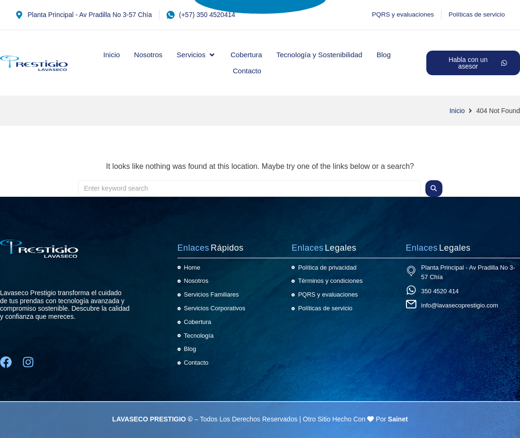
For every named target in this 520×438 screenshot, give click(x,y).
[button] (196, 55)
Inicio (457, 110)
